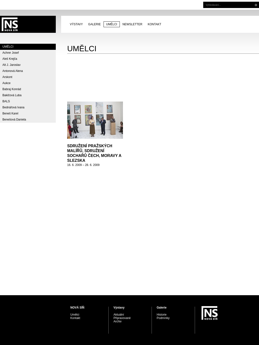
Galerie (94, 24)
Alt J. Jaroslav (11, 65)
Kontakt (154, 24)
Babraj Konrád (11, 89)
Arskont (7, 77)
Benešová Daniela (14, 119)
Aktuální (118, 314)
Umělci (111, 24)
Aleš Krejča (9, 58)
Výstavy (76, 24)
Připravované (122, 318)
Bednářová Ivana (13, 107)
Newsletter (132, 24)
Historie (162, 314)
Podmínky (163, 318)
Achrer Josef (10, 52)
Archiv (117, 321)
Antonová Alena (12, 71)
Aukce (6, 83)
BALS (6, 101)
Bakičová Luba (12, 95)
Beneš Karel (10, 113)
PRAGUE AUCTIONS (28, 24)
